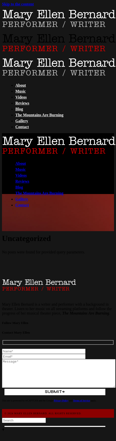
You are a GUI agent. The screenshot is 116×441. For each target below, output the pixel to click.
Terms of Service (81, 400)
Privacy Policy (61, 400)
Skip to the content (18, 4)
